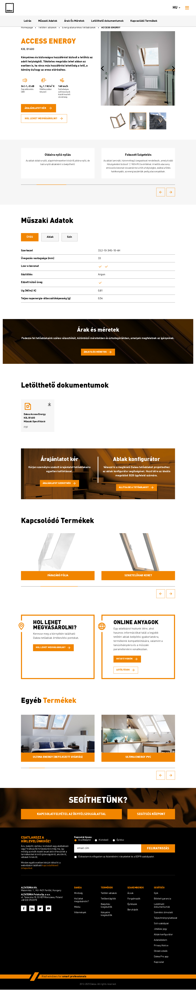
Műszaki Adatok (47, 21)
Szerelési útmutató (163, 923)
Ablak (61, 240)
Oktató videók (160, 961)
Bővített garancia (162, 909)
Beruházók (132, 920)
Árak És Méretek (74, 21)
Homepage (27, 27)
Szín (87, 240)
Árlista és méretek (98, 356)
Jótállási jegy (160, 939)
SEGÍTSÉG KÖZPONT (151, 824)
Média (77, 917)
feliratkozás (158, 858)
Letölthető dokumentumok (107, 21)
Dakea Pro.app (161, 967)
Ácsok (130, 903)
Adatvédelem (160, 950)
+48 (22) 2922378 (29, 910)
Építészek (132, 914)
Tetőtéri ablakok (47, 27)
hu (177, 8)
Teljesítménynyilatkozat (165, 928)
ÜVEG (33, 240)
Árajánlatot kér (38, 109)
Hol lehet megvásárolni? (44, 117)
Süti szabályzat (161, 934)
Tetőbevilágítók (108, 909)
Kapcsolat (159, 972)
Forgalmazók (133, 909)
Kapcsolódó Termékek (143, 21)
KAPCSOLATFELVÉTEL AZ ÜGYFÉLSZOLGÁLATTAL (71, 824)
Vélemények (80, 923)
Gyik (156, 903)
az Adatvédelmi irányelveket (117, 867)
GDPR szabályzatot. (145, 867)
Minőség (78, 903)
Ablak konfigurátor (163, 945)
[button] (102, 68)
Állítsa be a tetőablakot (136, 493)
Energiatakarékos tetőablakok (79, 27)
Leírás (27, 21)
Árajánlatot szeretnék (59, 489)
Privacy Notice (161, 956)
